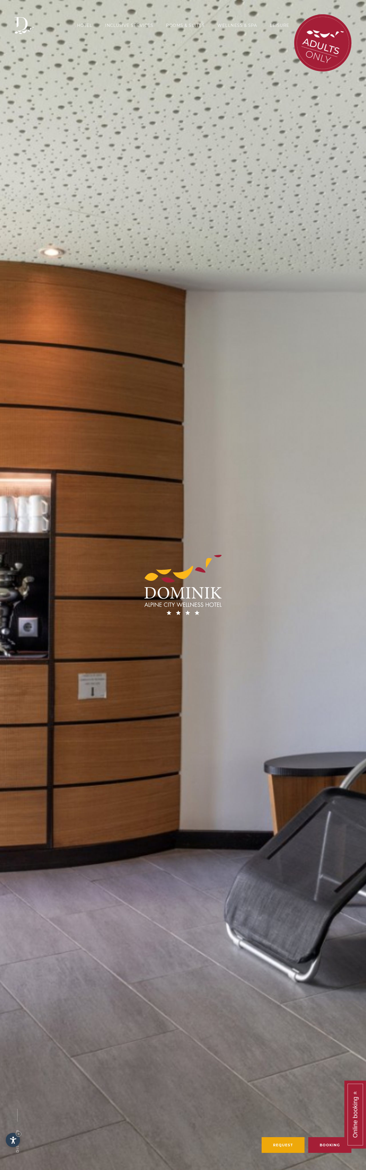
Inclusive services (129, 25)
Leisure (279, 25)
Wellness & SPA (237, 25)
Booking (330, 1145)
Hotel (84, 25)
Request (283, 1145)
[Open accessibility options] (13, 1140)
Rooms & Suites (185, 25)
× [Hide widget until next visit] (18, 1134)
